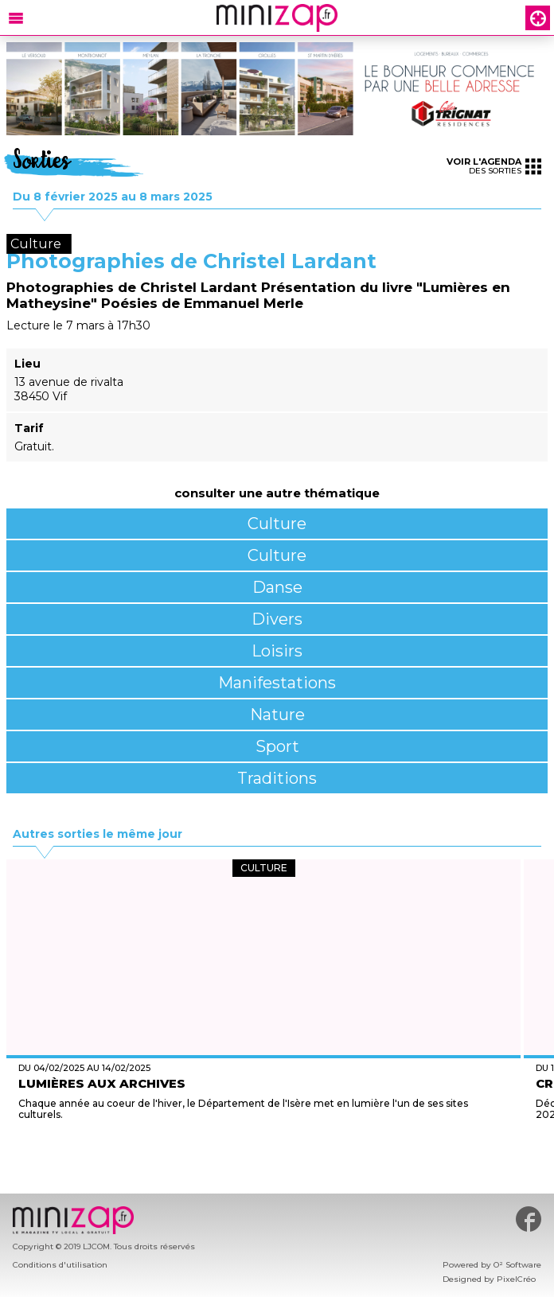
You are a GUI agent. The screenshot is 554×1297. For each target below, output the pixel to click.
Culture (277, 523)
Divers (277, 619)
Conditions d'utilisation (60, 1265)
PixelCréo (516, 1279)
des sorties (494, 166)
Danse (277, 587)
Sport (277, 746)
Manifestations (277, 682)
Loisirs (277, 650)
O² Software (517, 1265)
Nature (277, 714)
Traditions (277, 778)
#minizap (528, 1219)
